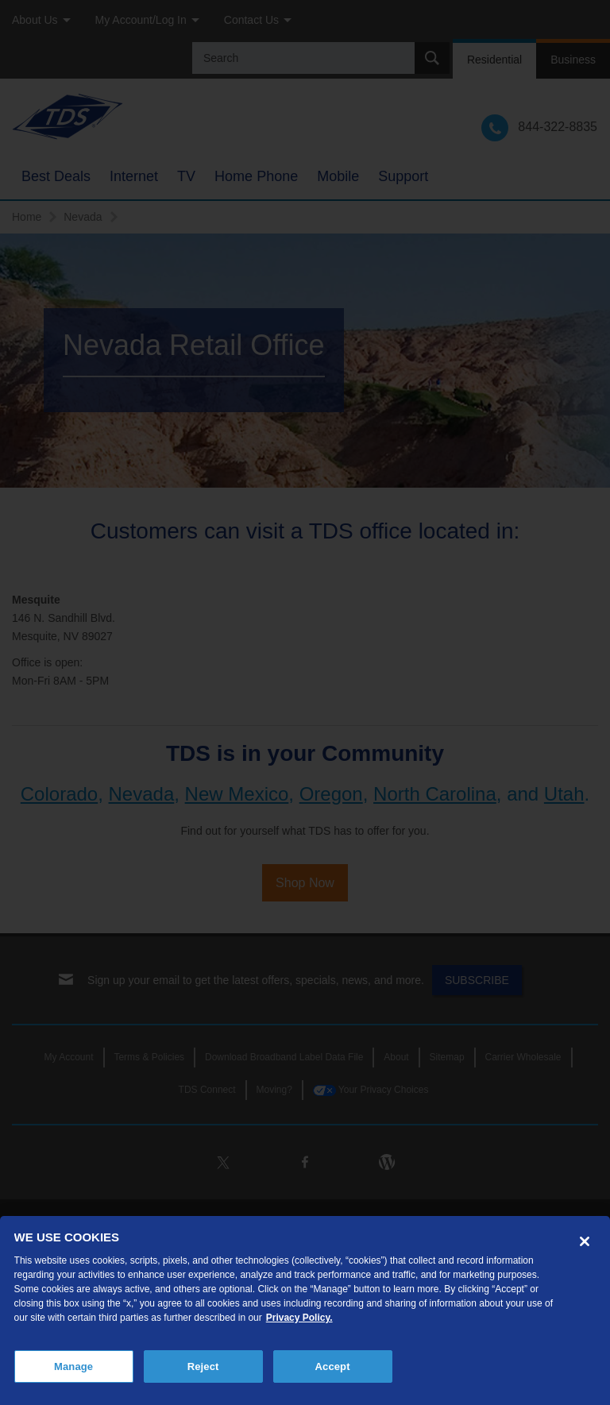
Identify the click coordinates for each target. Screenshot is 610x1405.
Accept (332, 1366)
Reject (203, 1366)
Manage (73, 1366)
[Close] (584, 1241)
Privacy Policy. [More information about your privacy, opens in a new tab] (299, 1317)
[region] (305, 1310)
